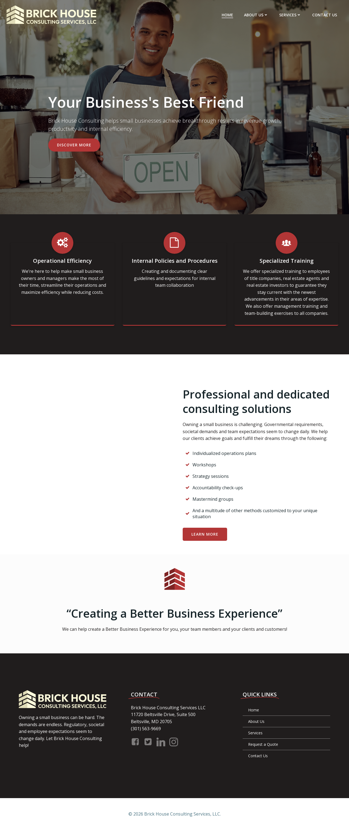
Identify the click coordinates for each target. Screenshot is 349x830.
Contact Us (324, 14)
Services (290, 14)
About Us (256, 14)
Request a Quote (263, 744)
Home (227, 14)
